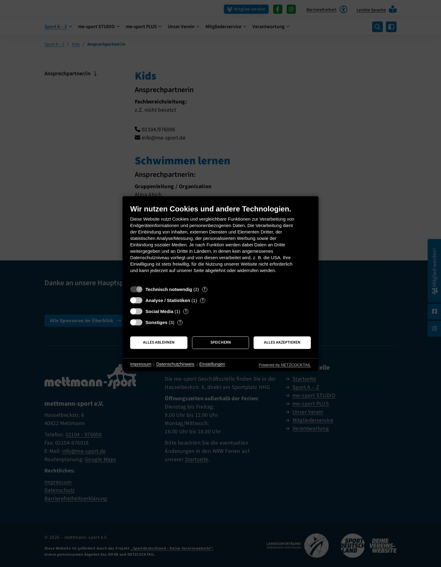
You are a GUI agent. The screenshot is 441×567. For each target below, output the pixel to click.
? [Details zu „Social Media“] (186, 311)
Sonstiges (156, 322)
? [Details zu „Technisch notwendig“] (204, 289)
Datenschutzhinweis (175, 364)
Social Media (159, 311)
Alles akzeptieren (282, 342)
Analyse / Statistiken (167, 300)
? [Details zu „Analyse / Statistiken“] (203, 300)
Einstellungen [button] (212, 364)
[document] (220, 243)
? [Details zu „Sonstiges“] (180, 322)
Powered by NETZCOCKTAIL (285, 365)
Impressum (140, 364)
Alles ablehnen (159, 342)
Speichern (220, 342)
